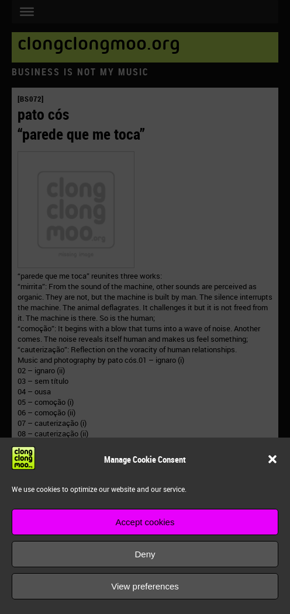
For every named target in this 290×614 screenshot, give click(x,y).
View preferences (145, 586)
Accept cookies (145, 522)
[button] (272, 459)
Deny (144, 554)
